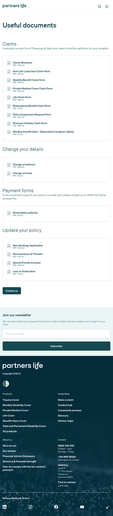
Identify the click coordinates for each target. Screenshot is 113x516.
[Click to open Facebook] (56, 507)
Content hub (65, 405)
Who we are (9, 445)
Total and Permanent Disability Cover (24, 426)
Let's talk (63, 485)
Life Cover (9, 415)
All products (10, 431)
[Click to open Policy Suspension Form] (29, 115)
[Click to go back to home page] (14, 6)
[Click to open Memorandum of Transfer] (25, 255)
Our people (9, 450)
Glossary (63, 415)
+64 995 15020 (67, 456)
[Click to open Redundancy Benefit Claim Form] (29, 107)
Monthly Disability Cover (17, 405)
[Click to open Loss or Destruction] (21, 272)
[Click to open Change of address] (21, 165)
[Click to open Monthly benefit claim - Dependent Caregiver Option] (40, 133)
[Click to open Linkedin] (4, 507)
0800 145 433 (66, 445)
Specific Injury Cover (15, 420)
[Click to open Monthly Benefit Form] (26, 81)
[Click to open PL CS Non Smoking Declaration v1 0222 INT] (25, 246)
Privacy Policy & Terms (16, 498)
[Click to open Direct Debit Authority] (22, 214)
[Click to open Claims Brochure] (20, 64)
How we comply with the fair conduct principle (24, 468)
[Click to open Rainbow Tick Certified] (108, 507)
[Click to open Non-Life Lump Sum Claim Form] (28, 72)
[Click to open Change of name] (19, 174)
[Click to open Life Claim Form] (19, 98)
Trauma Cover (11, 399)
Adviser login (65, 420)
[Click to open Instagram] (30, 507)
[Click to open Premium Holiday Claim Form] (27, 124)
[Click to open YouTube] (82, 507)
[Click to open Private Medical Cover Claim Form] (30, 89)
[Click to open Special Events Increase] (24, 264)
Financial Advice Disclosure (19, 456)
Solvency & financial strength (19, 461)
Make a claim (65, 399)
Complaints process (70, 410)
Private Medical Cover (16, 410)
